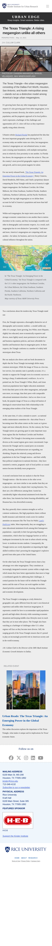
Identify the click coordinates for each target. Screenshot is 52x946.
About (24, 858)
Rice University (13, 4)
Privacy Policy (25, 861)
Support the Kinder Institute (15, 836)
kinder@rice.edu (10, 781)
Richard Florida (21, 135)
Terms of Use (16, 861)
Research (32, 858)
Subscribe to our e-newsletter (16, 787)
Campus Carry (35, 861)
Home (17, 858)
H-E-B (5, 830)
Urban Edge (26, 17)
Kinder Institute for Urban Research (22, 6)
